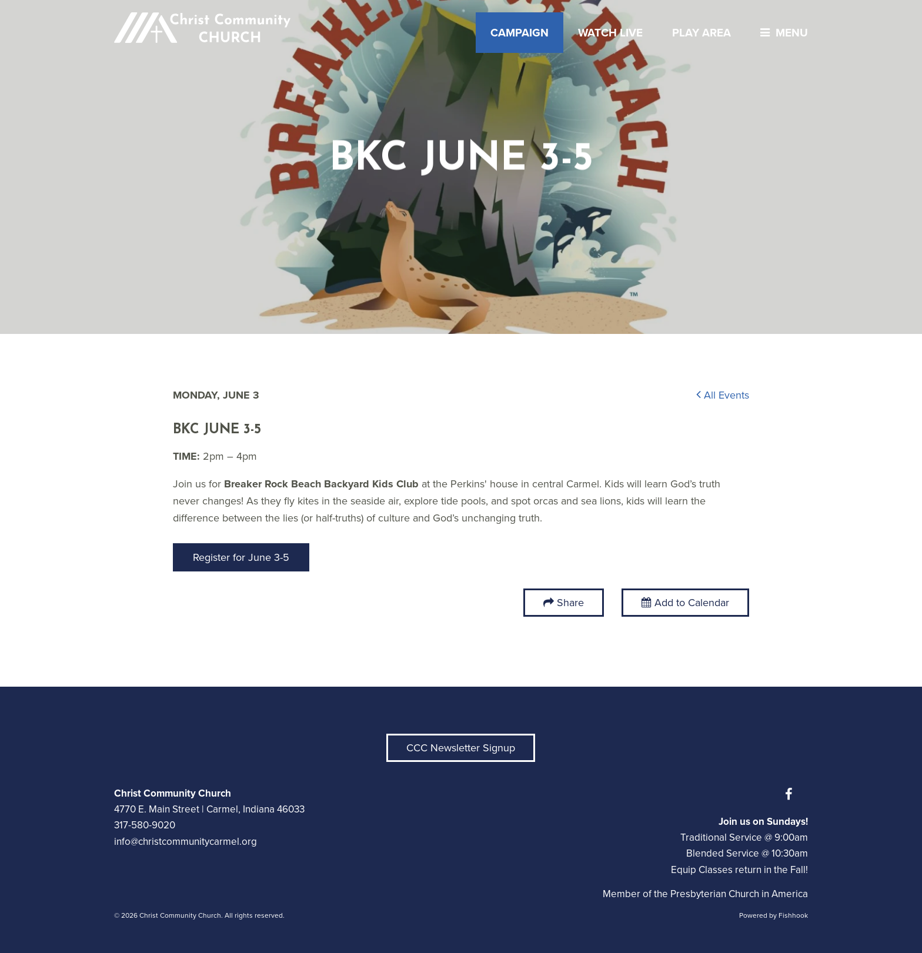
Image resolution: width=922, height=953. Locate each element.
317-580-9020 (144, 825)
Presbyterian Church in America (739, 894)
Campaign (519, 32)
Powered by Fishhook (773, 915)
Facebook (791, 794)
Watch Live (610, 32)
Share (570, 602)
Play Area (701, 32)
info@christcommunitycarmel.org (185, 841)
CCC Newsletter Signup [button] (460, 747)
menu (781, 32)
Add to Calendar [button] (685, 602)
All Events (722, 395)
